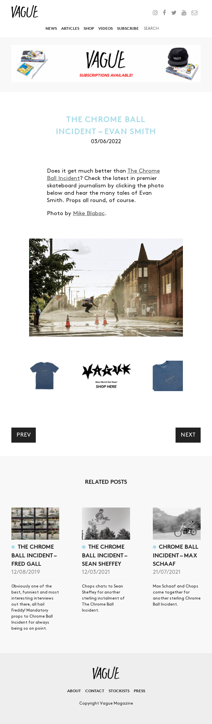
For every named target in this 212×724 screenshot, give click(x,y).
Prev (23, 435)
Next (188, 435)
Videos (105, 28)
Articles (70, 28)
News (51, 28)
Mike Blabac (89, 213)
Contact (94, 690)
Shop (89, 28)
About (74, 690)
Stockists (119, 690)
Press (139, 690)
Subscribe (128, 28)
